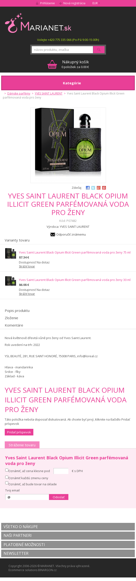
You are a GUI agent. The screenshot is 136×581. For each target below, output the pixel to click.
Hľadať (99, 49)
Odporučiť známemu (71, 234)
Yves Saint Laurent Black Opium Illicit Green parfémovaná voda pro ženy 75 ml (75, 252)
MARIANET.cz (38, 23)
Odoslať (59, 497)
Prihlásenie (47, 3)
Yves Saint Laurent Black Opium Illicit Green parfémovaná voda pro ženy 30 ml (75, 280)
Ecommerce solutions (23, 570)
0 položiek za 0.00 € (75, 64)
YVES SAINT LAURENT (48, 93)
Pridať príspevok (19, 432)
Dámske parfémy (18, 93)
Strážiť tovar (27, 266)
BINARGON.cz (47, 570)
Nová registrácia (74, 3)
